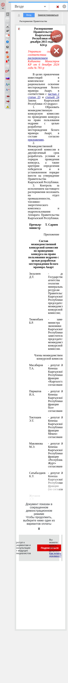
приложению (36, 139)
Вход (28, 15)
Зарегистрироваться (48, 15)
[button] (3, 6)
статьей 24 (52, 97)
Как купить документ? (55, 554)
